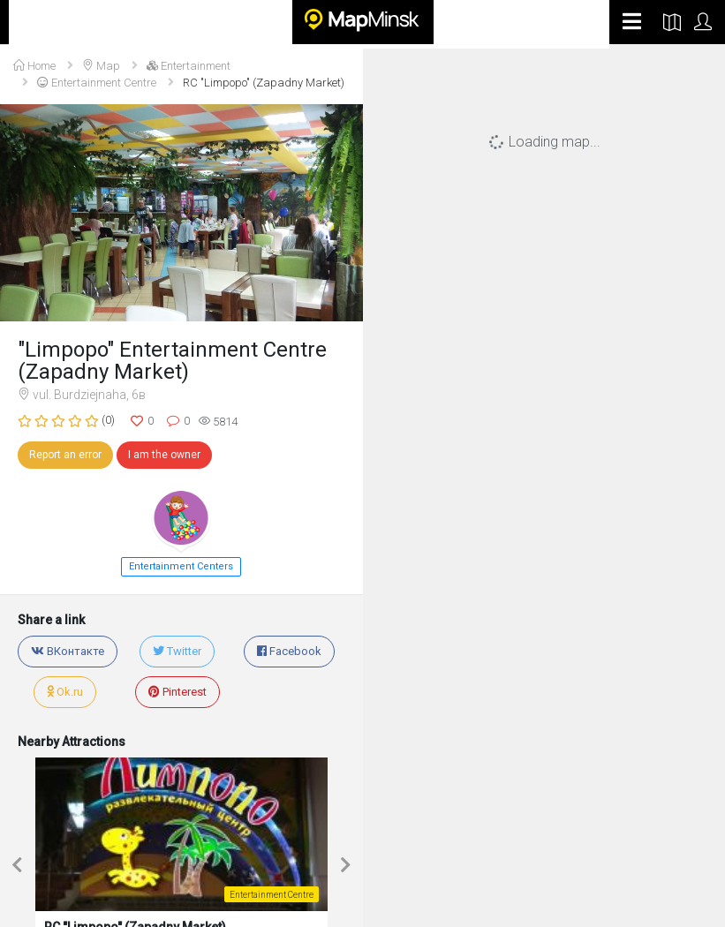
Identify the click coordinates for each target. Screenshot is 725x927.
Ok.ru (65, 691)
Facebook (289, 651)
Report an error (65, 454)
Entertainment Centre (96, 82)
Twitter (177, 651)
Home (34, 65)
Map (101, 65)
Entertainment (188, 65)
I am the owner (164, 454)
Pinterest (177, 691)
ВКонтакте (67, 651)
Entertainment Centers (181, 566)
